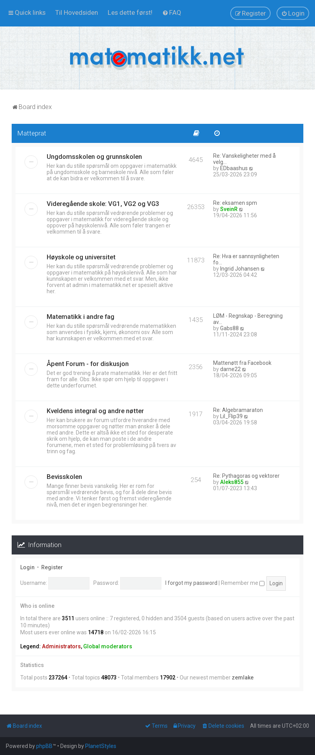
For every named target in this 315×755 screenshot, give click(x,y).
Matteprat (32, 133)
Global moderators (107, 646)
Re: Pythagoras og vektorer (246, 476)
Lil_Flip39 (231, 416)
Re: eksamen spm (235, 203)
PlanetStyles (100, 746)
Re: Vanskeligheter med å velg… (244, 159)
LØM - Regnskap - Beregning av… (248, 319)
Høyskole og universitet (81, 257)
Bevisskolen (64, 476)
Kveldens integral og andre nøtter (95, 411)
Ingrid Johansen (239, 269)
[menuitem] (76, 12)
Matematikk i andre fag (80, 316)
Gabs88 (229, 328)
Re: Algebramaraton (238, 410)
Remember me (242, 583)
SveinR (229, 209)
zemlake (243, 677)
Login (27, 567)
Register (52, 567)
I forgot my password (191, 583)
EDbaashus (234, 168)
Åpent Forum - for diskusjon (88, 364)
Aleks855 (231, 482)
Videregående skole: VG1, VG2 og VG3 (103, 204)
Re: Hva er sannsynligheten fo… (246, 259)
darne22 (230, 369)
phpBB (44, 746)
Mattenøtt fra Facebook (242, 363)
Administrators (61, 646)
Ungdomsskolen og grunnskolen (94, 156)
